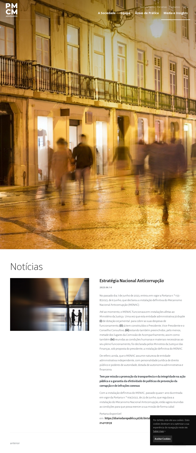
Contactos (174, 6)
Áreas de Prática (147, 13)
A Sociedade (107, 13)
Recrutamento (147, 6)
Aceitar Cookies (163, 439)
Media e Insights (176, 13)
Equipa (125, 13)
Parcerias (162, 6)
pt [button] (184, 7)
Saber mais (158, 431)
